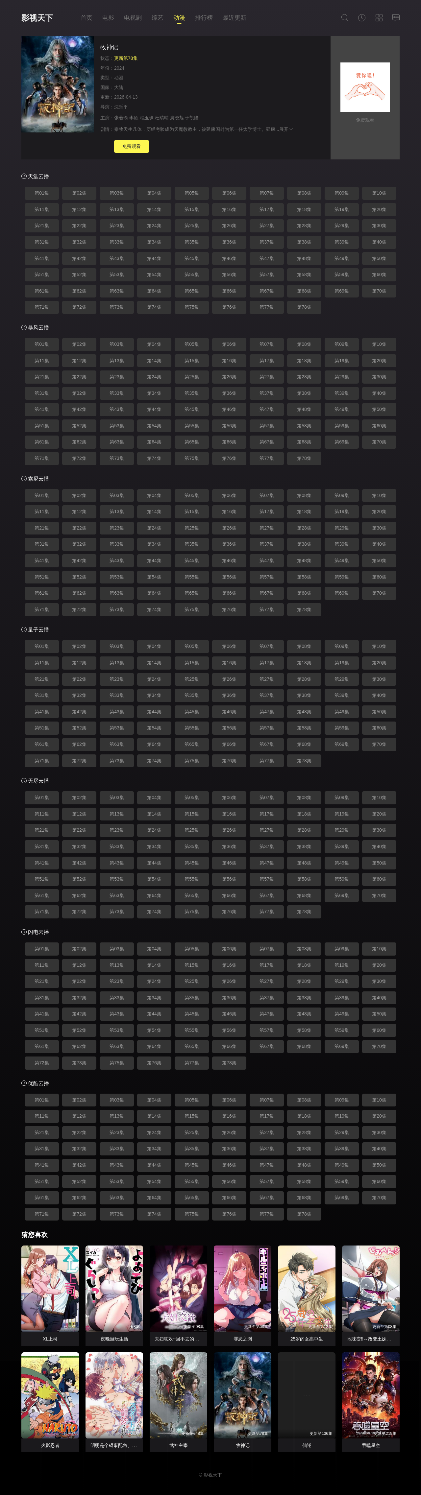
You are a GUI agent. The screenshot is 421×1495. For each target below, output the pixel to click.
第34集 (154, 242)
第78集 (304, 307)
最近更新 (234, 17)
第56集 (229, 274)
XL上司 (50, 1338)
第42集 (79, 258)
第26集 (229, 225)
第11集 (42, 209)
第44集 (154, 258)
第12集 (79, 209)
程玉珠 (147, 117)
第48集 (304, 258)
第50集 (379, 258)
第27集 (267, 225)
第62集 (79, 291)
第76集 (229, 307)
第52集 (79, 274)
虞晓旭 (177, 117)
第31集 (42, 242)
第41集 (42, 258)
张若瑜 (121, 117)
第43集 (117, 258)
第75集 (192, 307)
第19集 (341, 209)
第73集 (117, 307)
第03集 (117, 193)
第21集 (42, 225)
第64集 (154, 291)
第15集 (192, 209)
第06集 (229, 193)
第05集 (192, 193)
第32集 (79, 242)
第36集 (229, 242)
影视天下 (37, 17)
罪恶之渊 (243, 1338)
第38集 (304, 242)
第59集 (341, 274)
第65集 (192, 291)
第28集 (304, 225)
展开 (286, 129)
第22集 (79, 225)
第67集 (267, 291)
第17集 (267, 209)
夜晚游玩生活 (114, 1338)
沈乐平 (121, 106)
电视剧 (133, 17)
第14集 (154, 209)
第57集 (267, 274)
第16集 (229, 209)
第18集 (304, 209)
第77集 (267, 307)
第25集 (192, 225)
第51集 (42, 274)
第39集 (341, 242)
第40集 (379, 242)
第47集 (267, 258)
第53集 (117, 274)
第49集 (341, 258)
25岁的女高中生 (306, 1338)
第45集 (192, 258)
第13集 (117, 209)
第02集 (79, 193)
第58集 (304, 274)
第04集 (154, 193)
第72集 (79, 307)
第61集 (42, 291)
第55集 (192, 274)
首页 (86, 17)
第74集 (154, 307)
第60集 (379, 274)
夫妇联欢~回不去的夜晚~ (180, 1338)
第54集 (154, 274)
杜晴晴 (162, 117)
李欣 (133, 117)
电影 (108, 17)
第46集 (229, 258)
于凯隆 (192, 117)
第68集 (304, 291)
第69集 (341, 291)
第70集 (379, 291)
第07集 (267, 193)
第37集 (267, 242)
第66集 (229, 291)
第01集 (42, 193)
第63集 (117, 291)
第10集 (379, 193)
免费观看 (131, 146)
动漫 (179, 17)
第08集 (304, 193)
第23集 (117, 225)
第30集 (379, 225)
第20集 (379, 209)
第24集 (154, 225)
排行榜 (204, 17)
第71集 (42, 307)
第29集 (341, 225)
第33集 (117, 242)
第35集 (192, 242)
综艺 (157, 17)
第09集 (341, 193)
